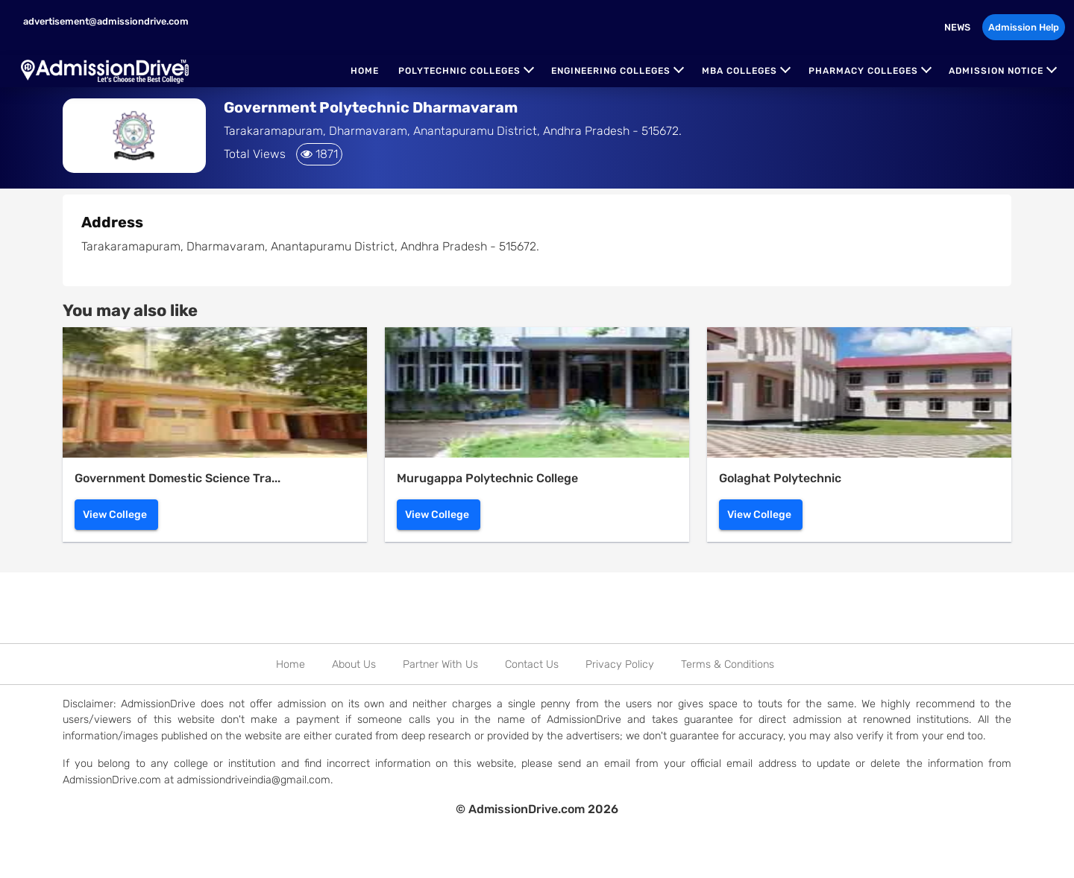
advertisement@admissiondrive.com (105, 21)
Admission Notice (996, 71)
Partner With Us (440, 664)
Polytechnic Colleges (459, 71)
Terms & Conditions (727, 664)
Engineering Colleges (611, 71)
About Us (354, 664)
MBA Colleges (739, 71)
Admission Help (1023, 27)
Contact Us (532, 664)
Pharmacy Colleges (863, 71)
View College (115, 514)
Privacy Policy (619, 664)
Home (365, 71)
